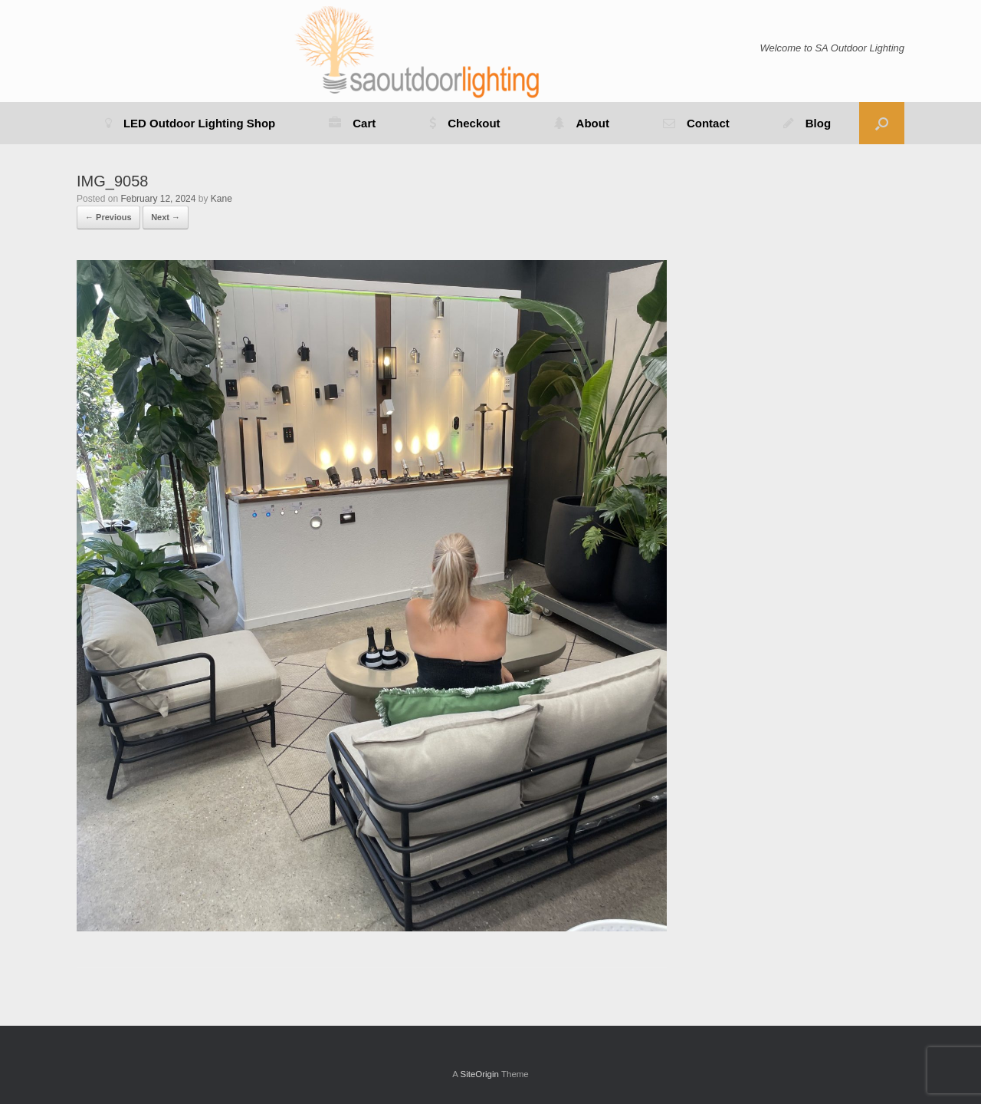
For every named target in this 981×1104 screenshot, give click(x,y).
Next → (165, 217)
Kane (221, 198)
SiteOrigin (479, 1074)
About (581, 123)
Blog (807, 123)
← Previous (108, 217)
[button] (881, 123)
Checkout (464, 123)
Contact (696, 123)
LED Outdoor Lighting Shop (190, 123)
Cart (352, 123)
